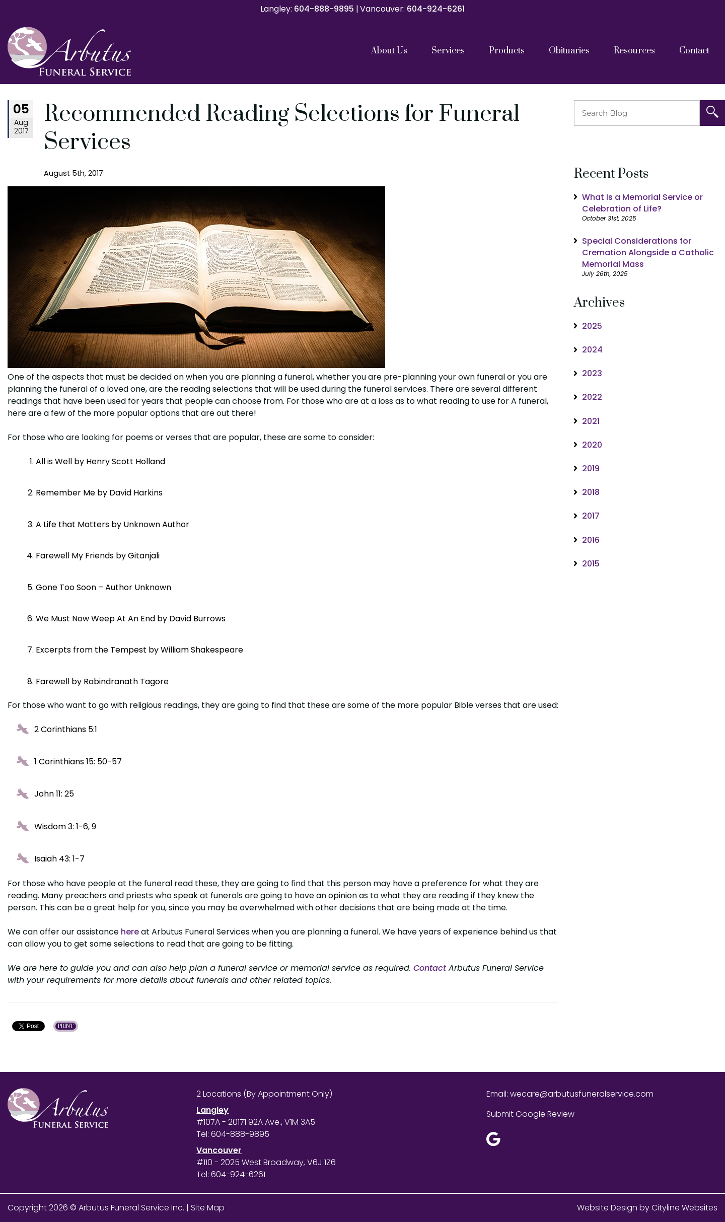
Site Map (208, 1207)
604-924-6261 (436, 9)
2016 (591, 540)
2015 (591, 563)
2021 (591, 421)
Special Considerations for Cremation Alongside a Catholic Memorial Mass (648, 252)
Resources (634, 50)
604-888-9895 (324, 9)
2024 (592, 349)
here (130, 932)
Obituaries (569, 50)
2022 (592, 397)
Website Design (607, 1207)
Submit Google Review (530, 1114)
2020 (592, 445)
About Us (389, 50)
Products (507, 50)
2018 (591, 492)
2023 (592, 373)
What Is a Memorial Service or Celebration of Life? (642, 202)
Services (448, 50)
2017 (591, 516)
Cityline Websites (684, 1207)
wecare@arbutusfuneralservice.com (582, 1094)
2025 (592, 326)
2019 (591, 468)
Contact (694, 50)
